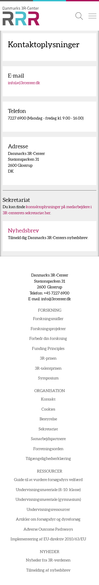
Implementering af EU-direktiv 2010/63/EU (48, 539)
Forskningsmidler (48, 318)
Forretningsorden (48, 448)
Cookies (48, 409)
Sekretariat (48, 429)
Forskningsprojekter (48, 328)
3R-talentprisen (48, 368)
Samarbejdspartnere (48, 438)
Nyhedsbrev (23, 230)
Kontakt (48, 399)
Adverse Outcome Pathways (48, 529)
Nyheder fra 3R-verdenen (48, 560)
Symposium (48, 378)
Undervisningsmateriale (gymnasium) (48, 499)
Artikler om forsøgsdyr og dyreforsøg (48, 519)
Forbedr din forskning (48, 338)
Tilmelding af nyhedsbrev (48, 570)
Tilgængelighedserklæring (48, 458)
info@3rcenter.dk (56, 299)
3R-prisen (48, 358)
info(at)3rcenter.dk (24, 82)
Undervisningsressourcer (48, 509)
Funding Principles (48, 348)
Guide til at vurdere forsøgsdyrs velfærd (48, 479)
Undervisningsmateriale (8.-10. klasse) (48, 489)
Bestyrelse (48, 419)
